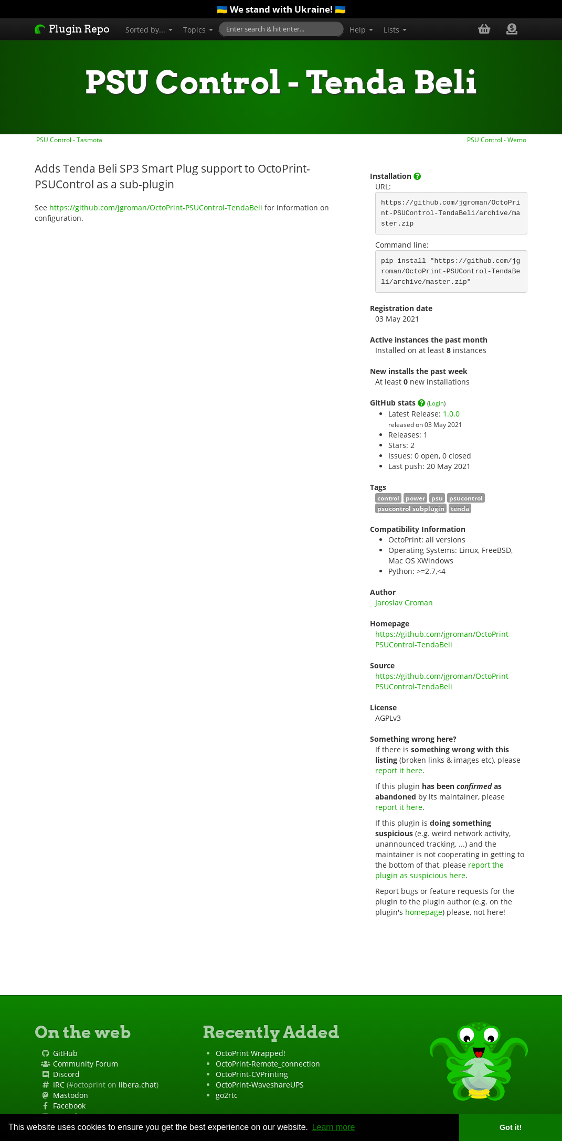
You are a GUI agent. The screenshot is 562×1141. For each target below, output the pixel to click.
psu (437, 498)
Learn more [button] (333, 1127)
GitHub (65, 1053)
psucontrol (466, 498)
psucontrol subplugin (410, 508)
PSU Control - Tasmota (68, 139)
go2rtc (227, 1095)
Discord (66, 1074)
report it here (398, 770)
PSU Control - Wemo (497, 139)
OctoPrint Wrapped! (250, 1053)
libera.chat (137, 1085)
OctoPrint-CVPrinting (252, 1074)
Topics (198, 30)
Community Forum (85, 1064)
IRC (59, 1085)
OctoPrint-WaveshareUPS (260, 1085)
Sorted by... (149, 30)
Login (436, 403)
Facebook (69, 1106)
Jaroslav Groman (404, 602)
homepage (423, 912)
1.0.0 (451, 414)
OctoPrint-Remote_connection (268, 1064)
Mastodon (70, 1095)
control (388, 498)
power (415, 498)
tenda (460, 508)
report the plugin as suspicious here (440, 870)
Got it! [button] (511, 1127)
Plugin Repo (72, 29)
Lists (395, 30)
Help (361, 30)
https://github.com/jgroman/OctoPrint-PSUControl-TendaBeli (155, 207)
